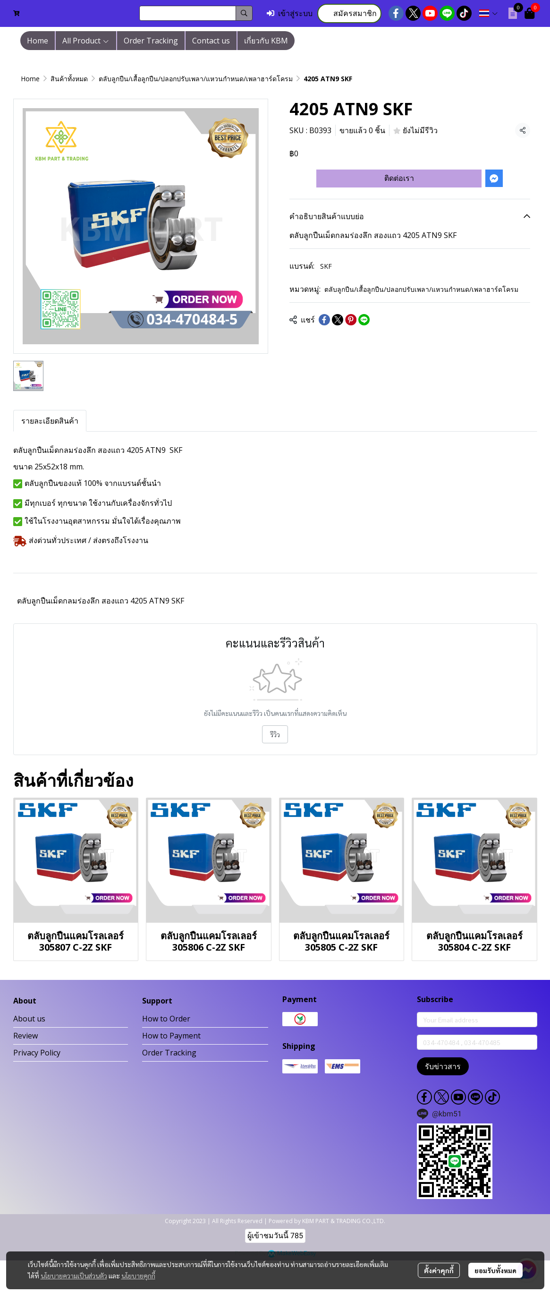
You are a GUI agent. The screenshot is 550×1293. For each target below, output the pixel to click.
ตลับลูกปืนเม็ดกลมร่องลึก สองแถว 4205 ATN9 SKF (100, 600)
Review (25, 1035)
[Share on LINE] (364, 319)
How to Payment (171, 1035)
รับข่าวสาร (443, 1066)
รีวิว (275, 734)
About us (29, 1018)
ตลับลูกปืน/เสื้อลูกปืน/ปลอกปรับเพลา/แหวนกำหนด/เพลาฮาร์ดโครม (196, 78)
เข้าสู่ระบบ (290, 13)
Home (30, 78)
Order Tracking (169, 1052)
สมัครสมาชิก (349, 13)
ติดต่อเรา (399, 178)
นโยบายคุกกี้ (138, 1275)
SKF (326, 266)
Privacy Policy (36, 1052)
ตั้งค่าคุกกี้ (439, 1270)
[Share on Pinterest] (350, 319)
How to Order (166, 1018)
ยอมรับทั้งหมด (495, 1270)
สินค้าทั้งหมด (69, 78)
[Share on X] (337, 319)
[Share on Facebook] (324, 319)
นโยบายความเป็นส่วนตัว (74, 1275)
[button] (196, 13)
